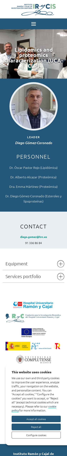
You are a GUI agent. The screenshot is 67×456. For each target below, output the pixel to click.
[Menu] (33, 23)
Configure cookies (36, 435)
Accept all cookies (36, 419)
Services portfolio (23, 276)
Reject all (36, 427)
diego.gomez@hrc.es (33, 237)
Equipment (17, 263)
